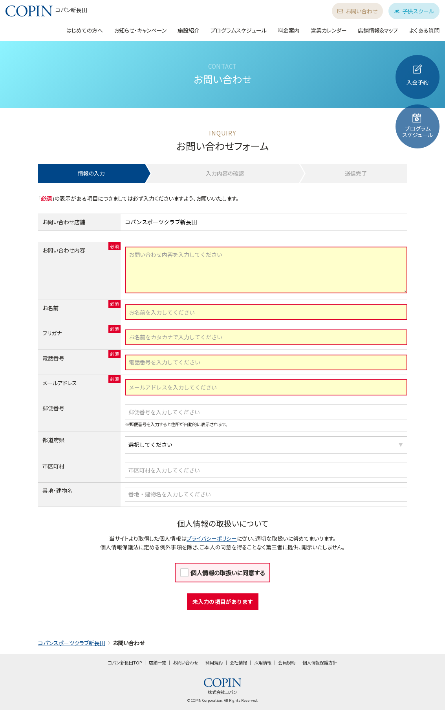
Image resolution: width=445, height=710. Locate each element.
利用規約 (214, 662)
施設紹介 (189, 30)
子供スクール (414, 11)
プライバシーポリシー (212, 538)
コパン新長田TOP (125, 662)
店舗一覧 (157, 662)
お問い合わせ (357, 11)
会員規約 (286, 662)
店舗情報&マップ (378, 30)
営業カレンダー (329, 30)
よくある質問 (424, 30)
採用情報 (262, 662)
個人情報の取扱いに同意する (227, 572)
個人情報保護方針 (319, 662)
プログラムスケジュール (239, 30)
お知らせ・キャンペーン (140, 30)
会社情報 (238, 662)
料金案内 (289, 30)
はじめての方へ (84, 30)
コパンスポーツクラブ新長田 (71, 643)
